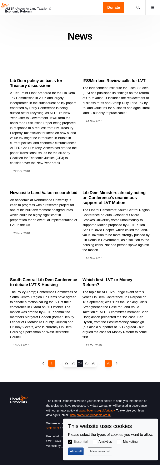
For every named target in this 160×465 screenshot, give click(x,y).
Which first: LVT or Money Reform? (107, 282)
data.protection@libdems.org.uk (90, 415)
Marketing (130, 441)
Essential (81, 441)
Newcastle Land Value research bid (44, 192)
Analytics (105, 441)
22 (67, 363)
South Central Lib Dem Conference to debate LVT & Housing (43, 282)
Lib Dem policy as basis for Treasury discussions (36, 83)
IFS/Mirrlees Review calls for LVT (113, 80)
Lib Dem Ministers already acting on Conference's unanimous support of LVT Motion (114, 197)
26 (93, 363)
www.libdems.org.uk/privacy (97, 410)
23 (73, 363)
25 (87, 363)
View (44, 121)
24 (80, 363)
